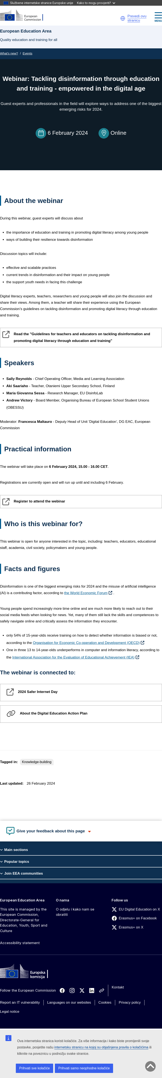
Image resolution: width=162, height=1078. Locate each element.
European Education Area (22, 900)
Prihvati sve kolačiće (34, 1068)
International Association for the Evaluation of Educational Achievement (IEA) (73, 657)
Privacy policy (130, 1002)
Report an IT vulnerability (20, 1002)
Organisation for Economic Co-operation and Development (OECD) (86, 643)
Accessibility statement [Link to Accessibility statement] (20, 943)
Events (27, 53)
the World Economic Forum (86, 593)
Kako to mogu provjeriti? (96, 3)
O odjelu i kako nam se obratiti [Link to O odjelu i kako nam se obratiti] (75, 912)
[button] (122, 18)
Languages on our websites (69, 1002)
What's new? (9, 53)
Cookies (105, 1002)
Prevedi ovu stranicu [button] (136, 18)
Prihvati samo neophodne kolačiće (84, 1068)
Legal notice (9, 1012)
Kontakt (118, 987)
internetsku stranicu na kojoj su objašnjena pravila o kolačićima (101, 1047)
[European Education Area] (24, 16)
